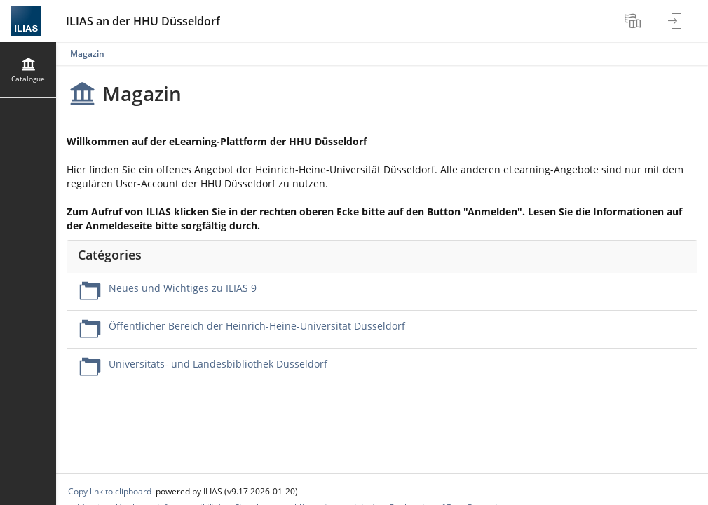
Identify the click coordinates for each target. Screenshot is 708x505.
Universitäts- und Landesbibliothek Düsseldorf (218, 363)
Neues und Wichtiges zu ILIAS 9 (183, 288)
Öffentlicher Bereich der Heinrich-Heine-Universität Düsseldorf (257, 325)
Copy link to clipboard (109, 491)
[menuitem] (634, 21)
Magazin (87, 54)
